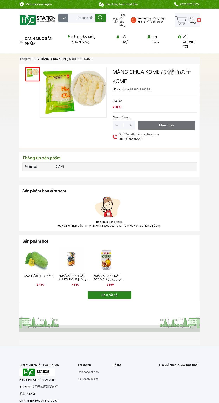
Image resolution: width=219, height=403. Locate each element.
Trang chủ (25, 59)
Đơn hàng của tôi (88, 372)
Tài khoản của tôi (88, 379)
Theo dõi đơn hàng (122, 20)
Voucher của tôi (142, 20)
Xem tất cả (109, 295)
